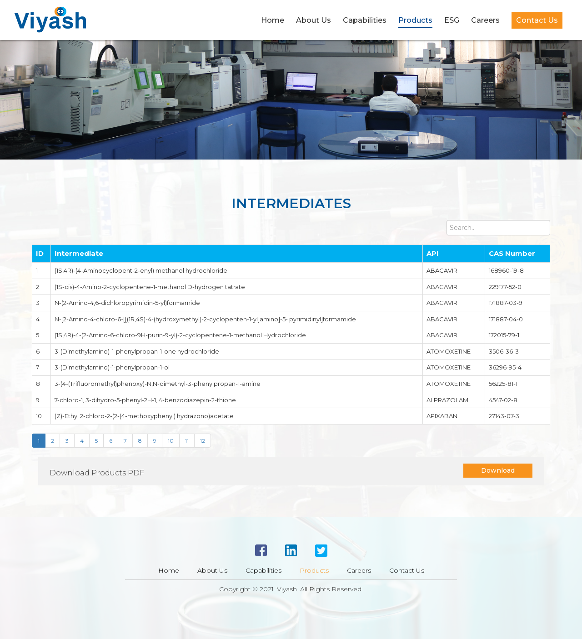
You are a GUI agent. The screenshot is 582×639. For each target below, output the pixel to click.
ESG (451, 20)
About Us (313, 20)
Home (272, 20)
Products (415, 20)
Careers (485, 20)
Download (498, 470)
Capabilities (364, 20)
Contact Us (537, 20)
